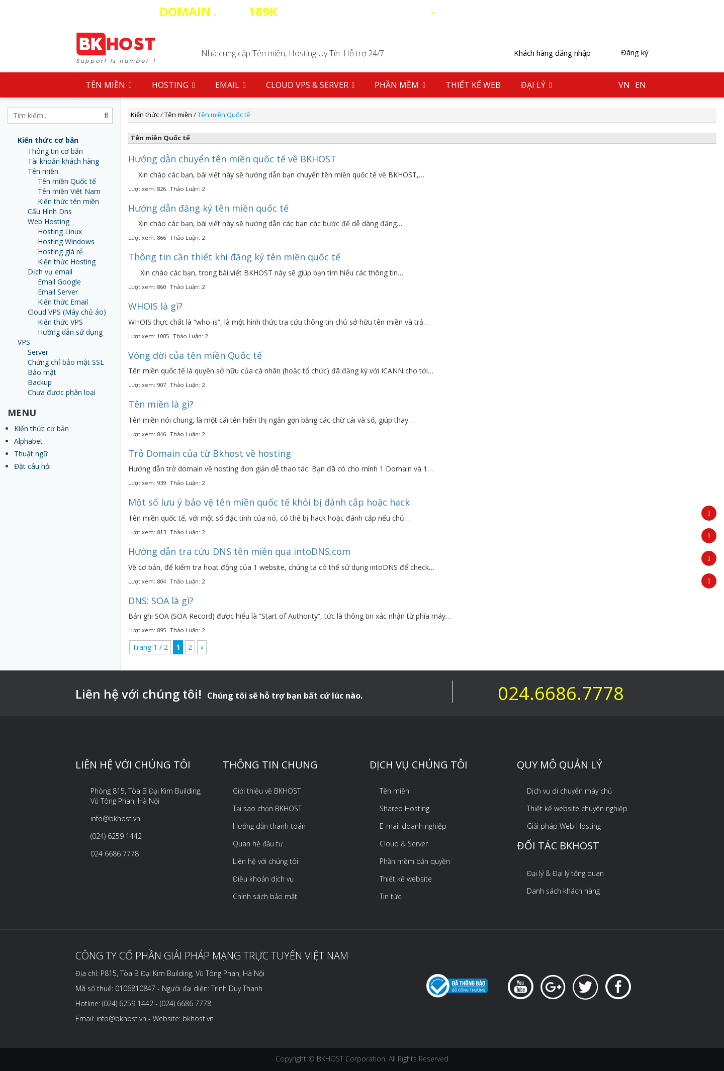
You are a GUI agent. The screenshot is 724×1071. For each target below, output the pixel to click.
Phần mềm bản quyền (415, 861)
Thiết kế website (406, 879)
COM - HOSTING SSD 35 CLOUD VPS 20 (362, 11)
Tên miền (43, 171)
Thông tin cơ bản (55, 151)
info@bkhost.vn (115, 818)
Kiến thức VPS (60, 322)
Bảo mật (42, 372)
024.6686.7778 (561, 693)
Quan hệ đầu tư (258, 843)
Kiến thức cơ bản (41, 428)
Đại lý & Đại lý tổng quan (565, 873)
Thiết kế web (473, 84)
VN (624, 84)
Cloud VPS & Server (310, 84)
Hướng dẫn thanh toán (269, 826)
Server (38, 352)
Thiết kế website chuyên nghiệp (577, 808)
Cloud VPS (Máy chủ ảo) (67, 312)
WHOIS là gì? (155, 306)
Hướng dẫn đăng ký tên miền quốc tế (208, 208)
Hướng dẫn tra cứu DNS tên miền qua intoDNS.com (239, 551)
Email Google (59, 281)
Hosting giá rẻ (60, 251)
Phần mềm (400, 84)
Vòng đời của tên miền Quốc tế (195, 355)
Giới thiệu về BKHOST (267, 791)
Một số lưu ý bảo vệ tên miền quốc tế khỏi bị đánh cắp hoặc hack (269, 502)
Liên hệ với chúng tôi (265, 861)
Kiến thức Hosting (67, 261)
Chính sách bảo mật (265, 896)
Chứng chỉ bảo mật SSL (66, 362)
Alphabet (28, 441)
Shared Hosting (404, 808)
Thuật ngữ (31, 453)
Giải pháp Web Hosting (564, 826)
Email (230, 84)
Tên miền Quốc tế (67, 181)
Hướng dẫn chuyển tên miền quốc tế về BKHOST (232, 159)
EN (640, 84)
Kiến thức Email (63, 302)
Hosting (173, 84)
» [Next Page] (202, 647)
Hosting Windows (66, 241)
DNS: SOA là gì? (161, 601)
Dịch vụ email (50, 271)
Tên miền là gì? (161, 404)
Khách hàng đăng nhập (552, 53)
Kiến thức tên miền (68, 201)
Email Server (58, 292)
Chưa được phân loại (62, 392)
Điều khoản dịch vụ (263, 879)
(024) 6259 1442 (116, 836)
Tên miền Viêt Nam (69, 191)
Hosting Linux (60, 231)
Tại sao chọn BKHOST (267, 808)
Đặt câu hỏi (32, 466)
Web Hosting (48, 221)
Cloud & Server (404, 843)
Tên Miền (108, 84)
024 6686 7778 (114, 853)
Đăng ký (635, 52)
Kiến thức (145, 114)
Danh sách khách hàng (563, 891)
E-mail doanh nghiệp (413, 826)
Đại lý (536, 84)
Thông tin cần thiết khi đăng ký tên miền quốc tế (234, 257)
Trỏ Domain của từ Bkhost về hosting (209, 453)
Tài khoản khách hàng (63, 161)
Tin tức (390, 896)
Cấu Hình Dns (50, 211)
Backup (40, 382)
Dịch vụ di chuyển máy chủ (569, 791)
